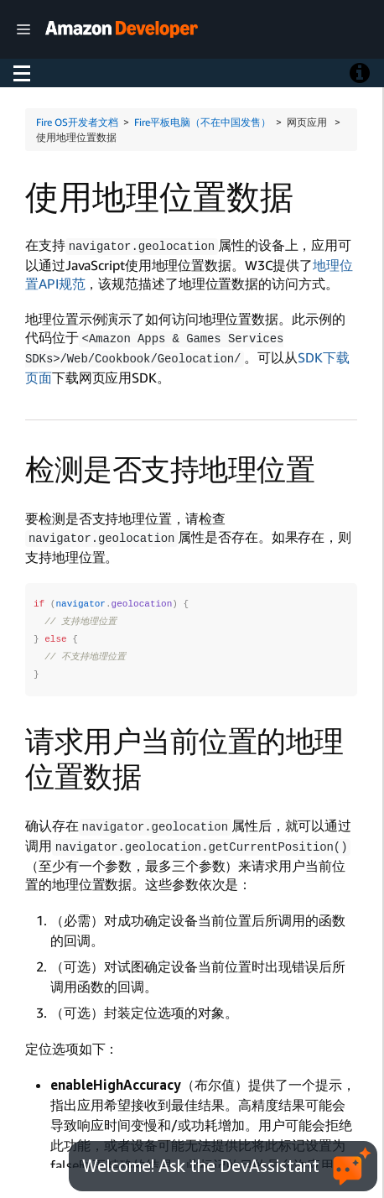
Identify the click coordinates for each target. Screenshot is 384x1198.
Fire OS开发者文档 (77, 122)
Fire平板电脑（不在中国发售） (202, 122)
